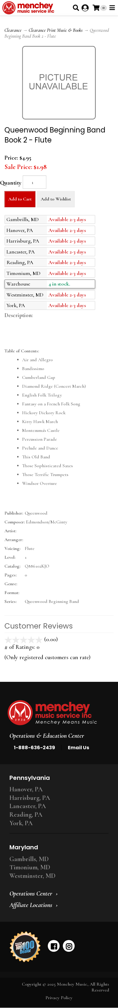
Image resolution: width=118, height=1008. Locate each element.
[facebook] (54, 946)
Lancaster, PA (27, 806)
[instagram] (69, 946)
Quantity (10, 182)
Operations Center (30, 893)
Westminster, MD (32, 876)
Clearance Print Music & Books (56, 30)
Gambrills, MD (29, 859)
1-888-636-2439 (34, 747)
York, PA (21, 823)
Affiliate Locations (30, 905)
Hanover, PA (26, 789)
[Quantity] (34, 182)
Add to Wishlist (56, 199)
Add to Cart (20, 199)
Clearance (13, 30)
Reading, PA (25, 814)
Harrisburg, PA (29, 798)
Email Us (78, 747)
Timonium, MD (29, 867)
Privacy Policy (59, 998)
